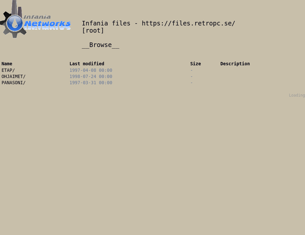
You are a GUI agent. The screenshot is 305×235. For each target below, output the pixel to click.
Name (7, 63)
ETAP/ (8, 70)
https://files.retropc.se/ (188, 23)
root (93, 30)
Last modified (87, 63)
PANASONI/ (14, 82)
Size (195, 63)
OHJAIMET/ (14, 76)
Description (235, 63)
